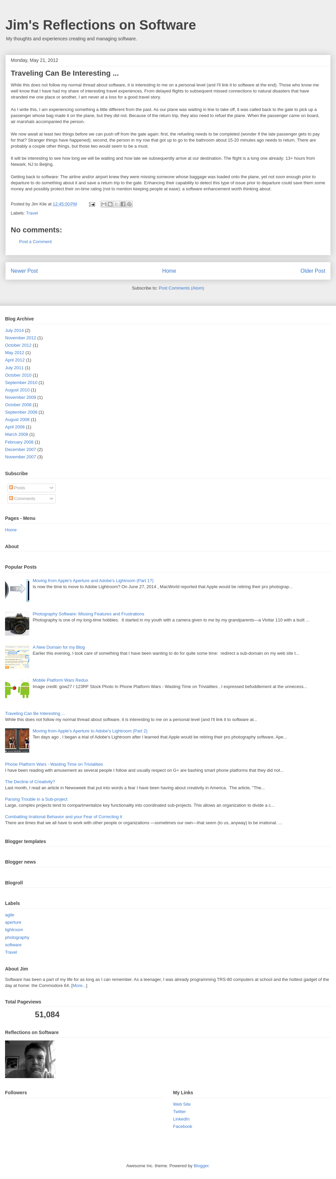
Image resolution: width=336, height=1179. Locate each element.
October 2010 (18, 375)
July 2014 (14, 330)
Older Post (312, 271)
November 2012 (20, 337)
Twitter (179, 1111)
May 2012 (14, 352)
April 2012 (15, 360)
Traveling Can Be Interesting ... (35, 713)
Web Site (182, 1104)
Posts (17, 487)
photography (17, 937)
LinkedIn (181, 1118)
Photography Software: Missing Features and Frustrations (88, 613)
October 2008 (18, 404)
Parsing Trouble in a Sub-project (36, 799)
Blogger (201, 1165)
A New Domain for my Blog (59, 647)
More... (79, 985)
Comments (22, 498)
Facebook (182, 1126)
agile (9, 914)
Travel (32, 213)
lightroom (14, 929)
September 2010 (21, 382)
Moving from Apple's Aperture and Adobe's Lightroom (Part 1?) (93, 580)
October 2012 (18, 345)
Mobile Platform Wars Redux (60, 680)
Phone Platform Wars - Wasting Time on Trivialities (54, 764)
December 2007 (20, 449)
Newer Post (24, 271)
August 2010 (17, 389)
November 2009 (20, 397)
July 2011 (14, 367)
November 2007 (20, 456)
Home (169, 271)
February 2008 (19, 442)
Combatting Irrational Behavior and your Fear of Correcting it (63, 816)
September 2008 (21, 412)
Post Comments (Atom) (181, 288)
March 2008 (16, 434)
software (13, 944)
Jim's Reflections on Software (100, 24)
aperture (13, 922)
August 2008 (17, 419)
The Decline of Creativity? (30, 781)
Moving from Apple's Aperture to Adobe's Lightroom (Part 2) (90, 730)
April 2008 (15, 426)
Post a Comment (35, 241)
